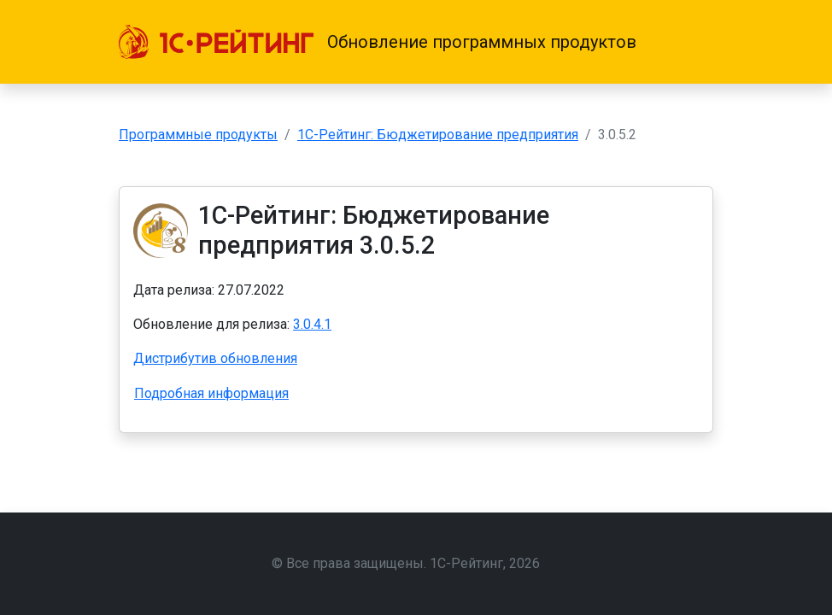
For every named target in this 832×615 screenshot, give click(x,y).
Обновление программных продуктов (481, 42)
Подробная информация (211, 393)
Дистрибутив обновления (215, 358)
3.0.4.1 (312, 324)
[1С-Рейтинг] (216, 41)
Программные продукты (198, 134)
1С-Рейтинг (466, 563)
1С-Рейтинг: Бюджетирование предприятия (437, 134)
